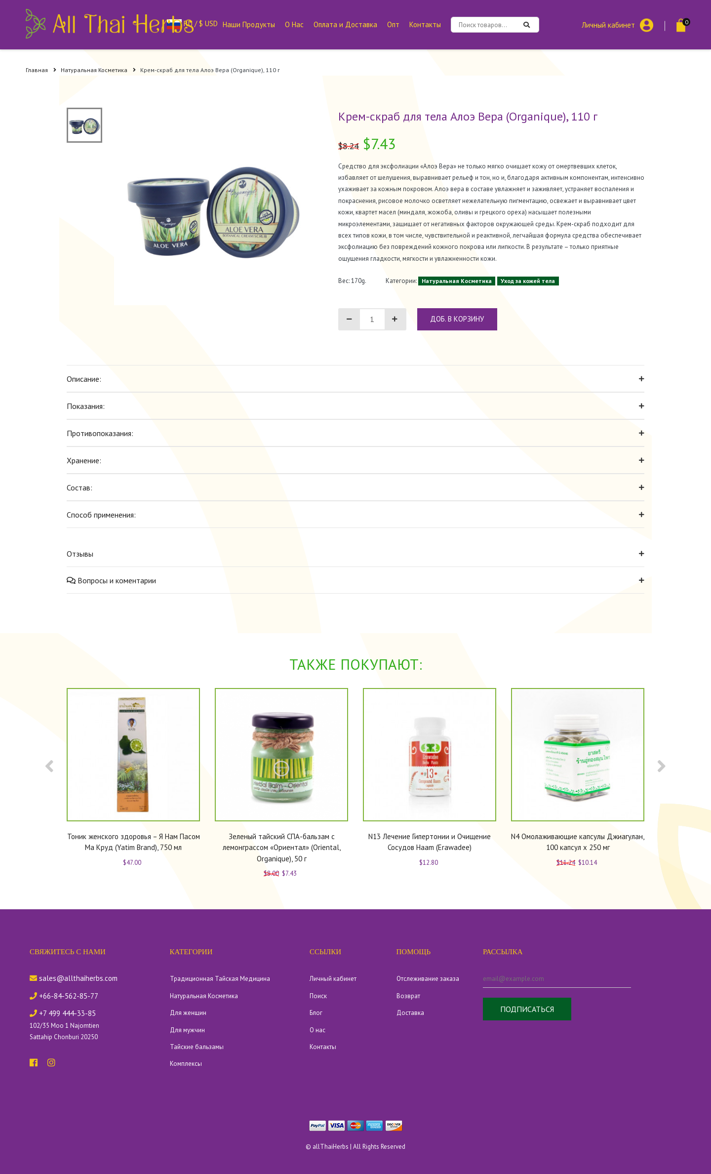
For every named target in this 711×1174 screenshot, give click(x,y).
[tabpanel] (213, 206)
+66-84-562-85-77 (64, 996)
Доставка (410, 1013)
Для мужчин (187, 1030)
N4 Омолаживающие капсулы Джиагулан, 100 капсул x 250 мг (577, 842)
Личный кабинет (608, 24)
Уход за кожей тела (528, 280)
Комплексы (186, 1063)
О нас (317, 1030)
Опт (393, 24)
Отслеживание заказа (427, 978)
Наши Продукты (249, 24)
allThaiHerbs (331, 1146)
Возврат (408, 996)
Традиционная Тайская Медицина (220, 978)
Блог (316, 1013)
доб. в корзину (457, 319)
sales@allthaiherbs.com (74, 978)
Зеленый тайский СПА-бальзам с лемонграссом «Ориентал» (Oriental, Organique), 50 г (282, 847)
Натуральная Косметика (98, 70)
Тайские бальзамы (197, 1047)
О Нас (294, 24)
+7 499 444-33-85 (63, 1013)
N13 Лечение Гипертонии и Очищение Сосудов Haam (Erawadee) (429, 842)
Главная (41, 70)
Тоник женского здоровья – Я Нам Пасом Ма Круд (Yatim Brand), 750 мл (133, 842)
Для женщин (188, 1013)
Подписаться (527, 1009)
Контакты (425, 24)
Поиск (318, 996)
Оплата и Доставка (345, 24)
